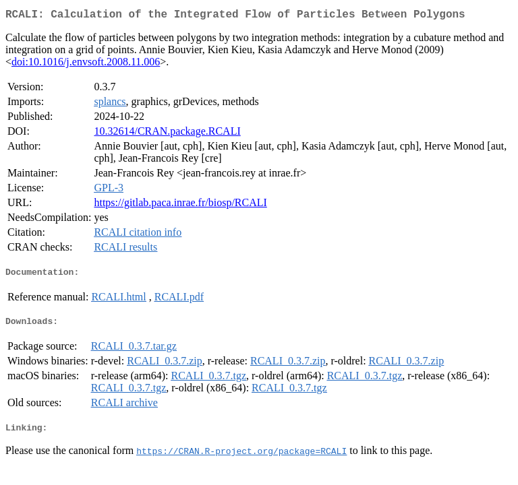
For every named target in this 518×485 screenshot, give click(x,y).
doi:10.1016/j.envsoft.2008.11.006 (85, 64)
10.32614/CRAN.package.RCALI (167, 133)
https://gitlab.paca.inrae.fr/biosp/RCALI (180, 205)
